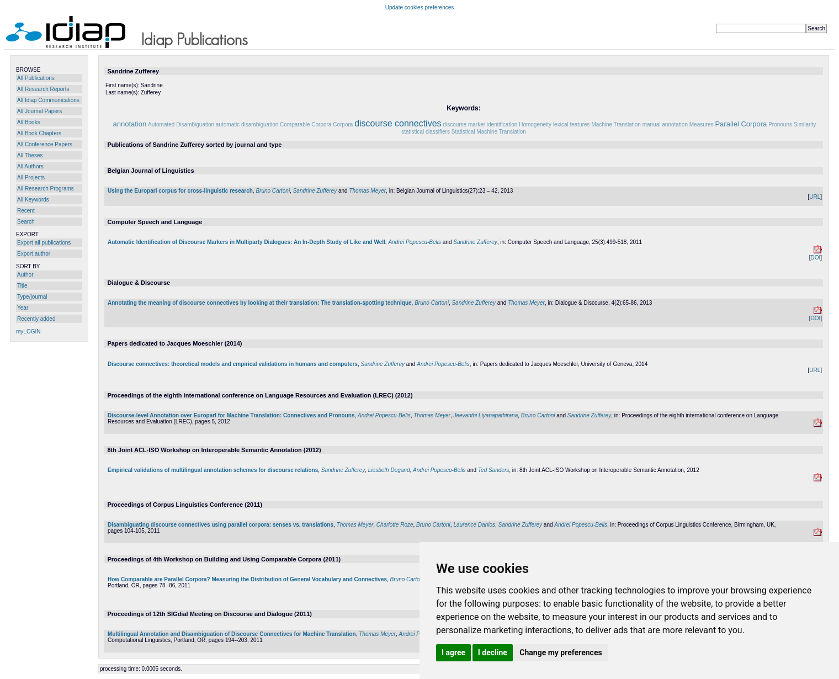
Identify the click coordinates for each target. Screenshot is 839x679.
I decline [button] (492, 652)
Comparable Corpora (305, 124)
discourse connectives (397, 123)
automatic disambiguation (247, 124)
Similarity (805, 124)
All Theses (30, 155)
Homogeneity (535, 124)
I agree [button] (453, 652)
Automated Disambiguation (181, 124)
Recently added (36, 319)
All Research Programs (45, 188)
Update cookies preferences (419, 7)
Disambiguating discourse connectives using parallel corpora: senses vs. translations (220, 525)
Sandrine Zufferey (315, 191)
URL (814, 197)
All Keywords (33, 200)
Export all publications (44, 243)
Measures (701, 124)
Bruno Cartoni (273, 191)
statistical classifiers (425, 132)
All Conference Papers (44, 144)
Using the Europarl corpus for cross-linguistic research (180, 191)
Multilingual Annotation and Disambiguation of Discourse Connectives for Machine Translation (232, 634)
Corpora (343, 124)
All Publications (36, 78)
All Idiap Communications (48, 100)
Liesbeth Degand (389, 470)
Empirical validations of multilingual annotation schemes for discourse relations (213, 470)
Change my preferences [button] (560, 652)
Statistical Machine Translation (489, 132)
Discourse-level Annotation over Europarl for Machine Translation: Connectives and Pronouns (231, 415)
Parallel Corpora (741, 124)
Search (26, 222)
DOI (815, 257)
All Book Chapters (39, 133)
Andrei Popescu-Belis (414, 242)
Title (22, 286)
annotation (129, 124)
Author (25, 275)
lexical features (571, 124)
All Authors (30, 166)
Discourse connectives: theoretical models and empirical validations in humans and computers (233, 364)
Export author (33, 254)
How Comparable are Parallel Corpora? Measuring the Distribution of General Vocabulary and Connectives (247, 579)
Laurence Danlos (474, 525)
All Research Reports (43, 89)
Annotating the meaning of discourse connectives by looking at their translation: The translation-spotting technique (260, 303)
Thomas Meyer (367, 191)
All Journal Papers (39, 111)
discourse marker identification (480, 124)
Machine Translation (616, 124)
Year (22, 308)
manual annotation (665, 124)
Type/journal (32, 297)
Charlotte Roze (394, 525)
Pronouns (780, 124)
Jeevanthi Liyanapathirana (485, 415)
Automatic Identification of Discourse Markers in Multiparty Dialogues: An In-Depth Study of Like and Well (246, 242)
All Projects (31, 177)
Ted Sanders (493, 470)
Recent (26, 211)
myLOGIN (28, 331)
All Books (28, 122)
